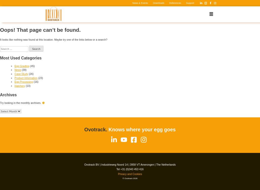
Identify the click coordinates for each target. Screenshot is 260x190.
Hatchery (19, 86)
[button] (211, 14)
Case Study (21, 74)
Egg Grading (21, 66)
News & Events (140, 3)
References (175, 3)
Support (190, 3)
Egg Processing (23, 82)
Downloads (158, 3)
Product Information (26, 78)
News (17, 70)
